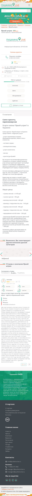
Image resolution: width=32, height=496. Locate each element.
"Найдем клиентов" (7, 489)
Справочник (9, 447)
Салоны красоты (16, 52)
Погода (7, 444)
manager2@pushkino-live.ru (16, 472)
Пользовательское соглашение (15, 413)
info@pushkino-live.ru (14, 461)
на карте (9, 72)
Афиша (7, 433)
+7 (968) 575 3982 (13, 467)
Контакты (8, 415)
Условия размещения (12, 410)
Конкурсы (8, 449)
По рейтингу (20, 273)
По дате (13, 273)
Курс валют (9, 442)
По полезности (5, 273)
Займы (7, 451)
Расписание (9, 440)
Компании (8, 436)
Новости (8, 431)
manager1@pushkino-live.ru (16, 469)
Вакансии (8, 438)
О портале (8, 408)
